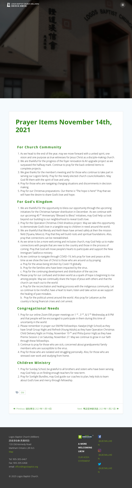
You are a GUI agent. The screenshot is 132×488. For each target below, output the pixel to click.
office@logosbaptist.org (26, 466)
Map (11, 451)
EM (22, 392)
